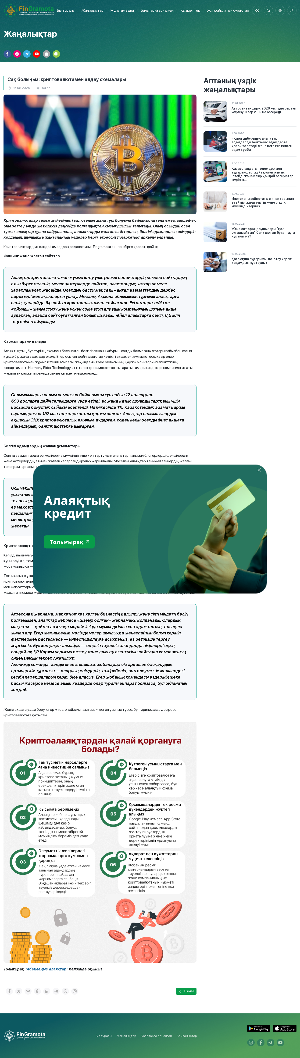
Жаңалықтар (93, 10)
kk (257, 10)
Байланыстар (187, 1036)
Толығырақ (69, 541)
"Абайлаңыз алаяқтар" (46, 969)
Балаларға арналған (156, 1036)
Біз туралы (66, 10)
